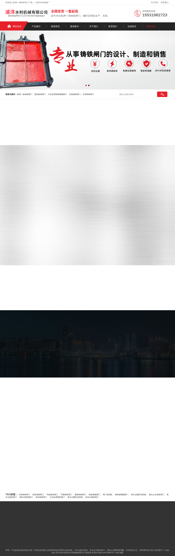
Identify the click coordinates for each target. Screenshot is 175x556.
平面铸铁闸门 (66, 494)
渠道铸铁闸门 (40, 94)
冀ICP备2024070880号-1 (104, 553)
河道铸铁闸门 (75, 94)
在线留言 (132, 26)
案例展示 (74, 26)
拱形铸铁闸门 (38, 494)
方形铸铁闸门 (24, 494)
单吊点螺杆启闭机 (138, 494)
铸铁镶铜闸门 (94, 494)
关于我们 (155, 2)
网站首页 (17, 26)
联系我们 (164, 2)
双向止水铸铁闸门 (156, 494)
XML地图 (119, 553)
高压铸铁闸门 (41, 497)
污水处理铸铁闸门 (57, 497)
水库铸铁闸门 (88, 94)
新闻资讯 (55, 26)
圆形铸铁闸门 (80, 494)
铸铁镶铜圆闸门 (121, 494)
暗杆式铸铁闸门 (26, 497)
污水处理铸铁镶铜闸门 (57, 94)
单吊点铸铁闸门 (92, 497)
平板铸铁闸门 (52, 494)
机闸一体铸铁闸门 (24, 94)
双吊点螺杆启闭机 (75, 497)
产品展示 (36, 26)
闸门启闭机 (107, 494)
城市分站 (151, 26)
